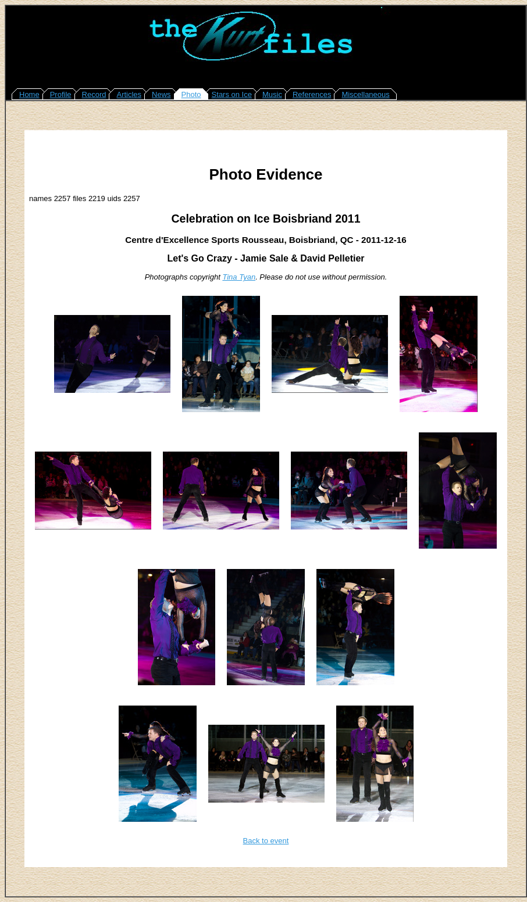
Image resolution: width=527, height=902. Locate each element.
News (161, 94)
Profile (61, 94)
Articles (128, 94)
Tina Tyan (238, 277)
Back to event (266, 840)
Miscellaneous (365, 94)
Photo (191, 94)
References (312, 94)
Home (29, 94)
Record (94, 94)
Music (272, 94)
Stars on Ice (232, 94)
